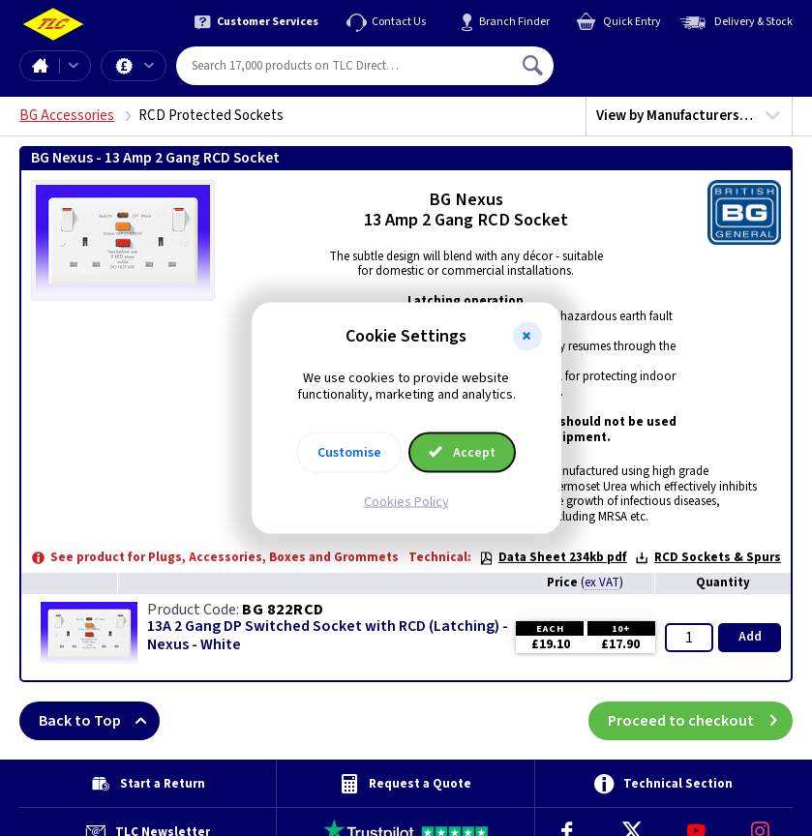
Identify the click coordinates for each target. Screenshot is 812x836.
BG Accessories (66, 115)
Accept (462, 452)
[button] (527, 336)
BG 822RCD (283, 609)
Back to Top (99, 721)
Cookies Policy (406, 501)
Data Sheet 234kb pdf (553, 557)
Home (39, 65)
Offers (149, 66)
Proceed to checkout (700, 721)
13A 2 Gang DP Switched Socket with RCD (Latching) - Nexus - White (327, 635)
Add (750, 636)
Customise (349, 452)
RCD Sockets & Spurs (708, 557)
